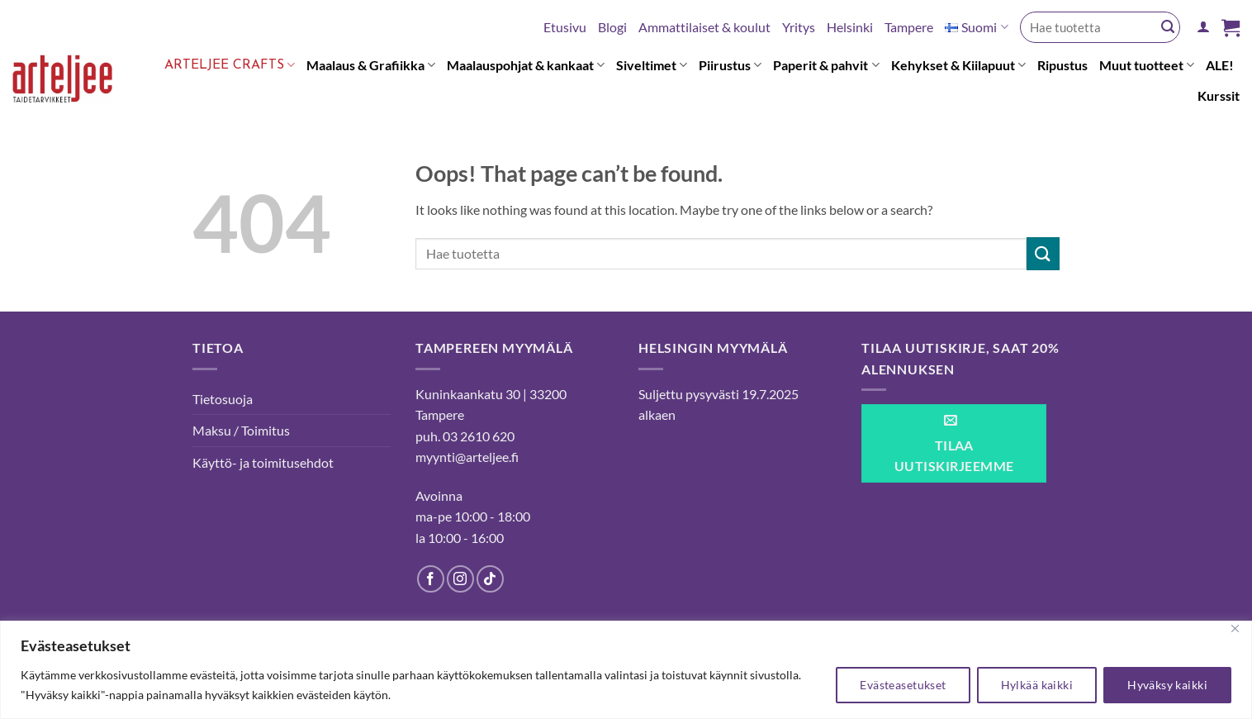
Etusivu (564, 27)
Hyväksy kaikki (1167, 685)
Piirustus (730, 65)
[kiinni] (1235, 628)
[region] (626, 670)
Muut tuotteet (1146, 65)
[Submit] (1168, 27)
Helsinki (850, 27)
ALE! (1220, 65)
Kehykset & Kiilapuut (958, 65)
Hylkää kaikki (1037, 685)
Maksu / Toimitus (241, 430)
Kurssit (1218, 95)
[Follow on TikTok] (490, 579)
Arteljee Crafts (229, 65)
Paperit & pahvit (826, 65)
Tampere (908, 27)
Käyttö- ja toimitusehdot (263, 462)
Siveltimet (651, 65)
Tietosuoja (222, 399)
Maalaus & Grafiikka (370, 65)
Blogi (612, 27)
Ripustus (1062, 65)
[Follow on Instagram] (460, 579)
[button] (1203, 27)
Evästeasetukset (903, 685)
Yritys (798, 27)
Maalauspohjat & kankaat (526, 65)
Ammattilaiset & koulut (704, 27)
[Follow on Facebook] (430, 579)
